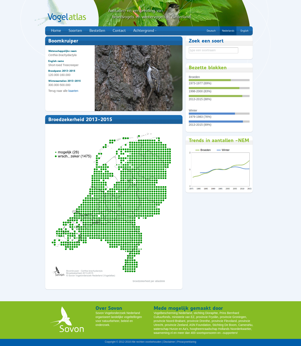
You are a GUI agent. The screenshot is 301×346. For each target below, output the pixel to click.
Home (56, 30)
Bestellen (97, 30)
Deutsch (211, 30)
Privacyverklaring (186, 341)
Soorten (75, 30)
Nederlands (228, 30)
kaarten (73, 90)
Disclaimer (169, 341)
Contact (119, 30)
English (245, 30)
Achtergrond (145, 30)
